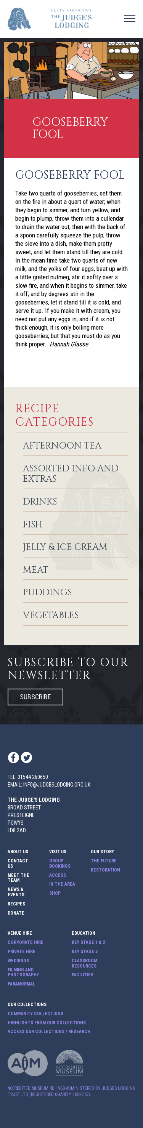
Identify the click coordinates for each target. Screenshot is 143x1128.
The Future (104, 861)
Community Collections (35, 1013)
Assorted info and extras (71, 474)
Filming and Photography (23, 973)
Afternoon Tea (62, 446)
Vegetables (51, 615)
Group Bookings (60, 864)
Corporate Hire (25, 942)
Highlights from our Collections (47, 1023)
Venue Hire (20, 933)
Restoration (105, 870)
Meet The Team (18, 878)
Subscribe (35, 697)
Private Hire (21, 951)
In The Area (62, 884)
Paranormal (21, 984)
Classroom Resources (84, 963)
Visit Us (57, 851)
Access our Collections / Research (49, 1031)
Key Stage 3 (85, 951)
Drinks (40, 502)
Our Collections (27, 1004)
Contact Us (18, 864)
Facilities (82, 975)
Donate (16, 913)
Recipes (16, 904)
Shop (55, 893)
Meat (35, 570)
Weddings (18, 960)
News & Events (16, 892)
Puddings (47, 593)
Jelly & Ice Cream (65, 547)
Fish (32, 525)
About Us (18, 851)
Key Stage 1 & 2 (88, 942)
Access (57, 875)
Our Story (102, 851)
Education (83, 933)
